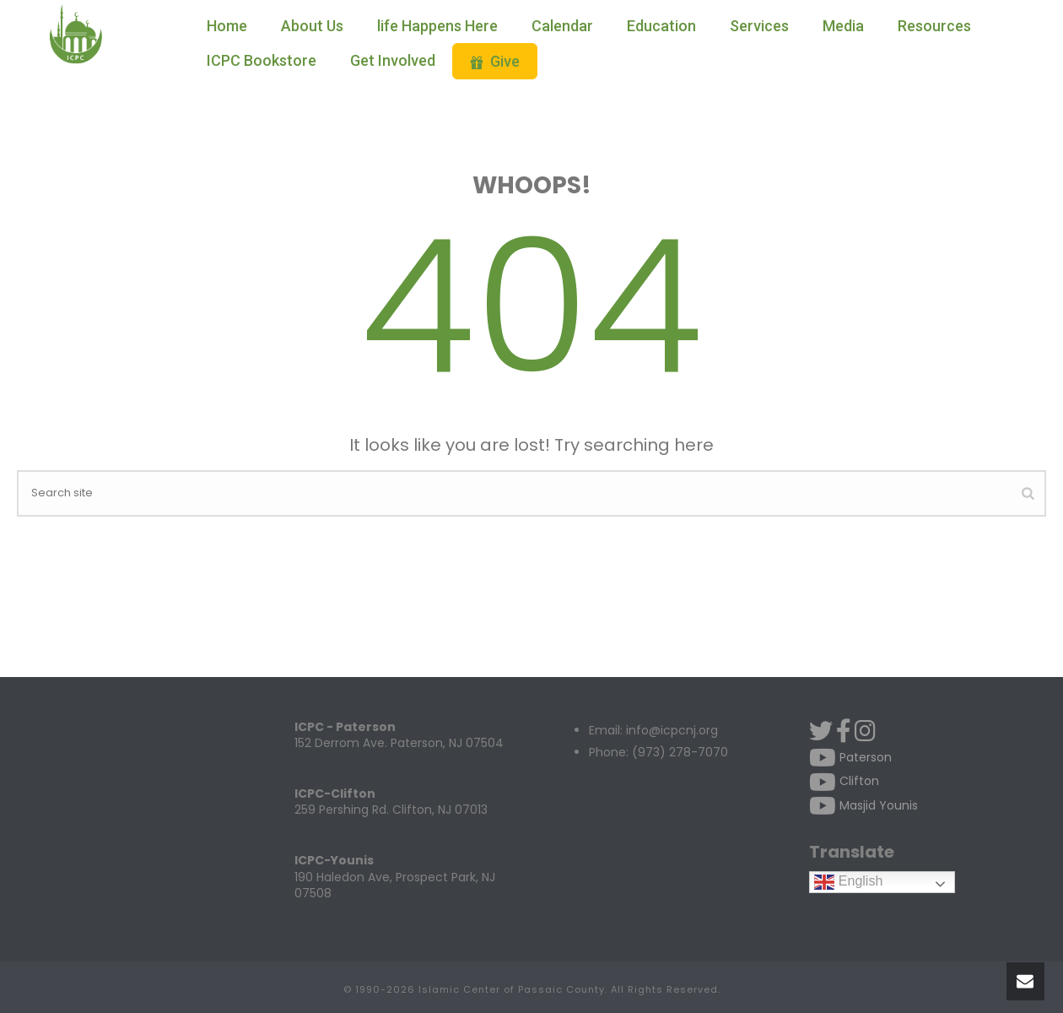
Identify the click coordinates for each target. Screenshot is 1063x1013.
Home (227, 26)
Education (661, 26)
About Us (312, 26)
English (848, 882)
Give (495, 61)
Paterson (850, 757)
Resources (934, 26)
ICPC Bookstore (261, 60)
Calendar (562, 26)
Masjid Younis (863, 805)
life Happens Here (437, 26)
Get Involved (392, 60)
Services (759, 26)
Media (843, 26)
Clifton (844, 780)
